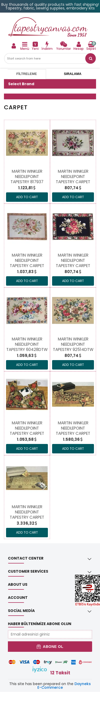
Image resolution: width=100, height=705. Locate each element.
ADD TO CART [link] (27, 197)
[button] (90, 58)
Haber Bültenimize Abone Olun (39, 623)
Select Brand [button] (21, 83)
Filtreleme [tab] (26, 74)
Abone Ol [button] (50, 646)
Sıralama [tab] (72, 74)
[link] (63, 45)
